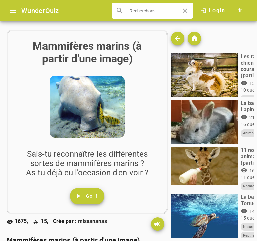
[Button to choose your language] (240, 11)
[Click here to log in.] (212, 10)
